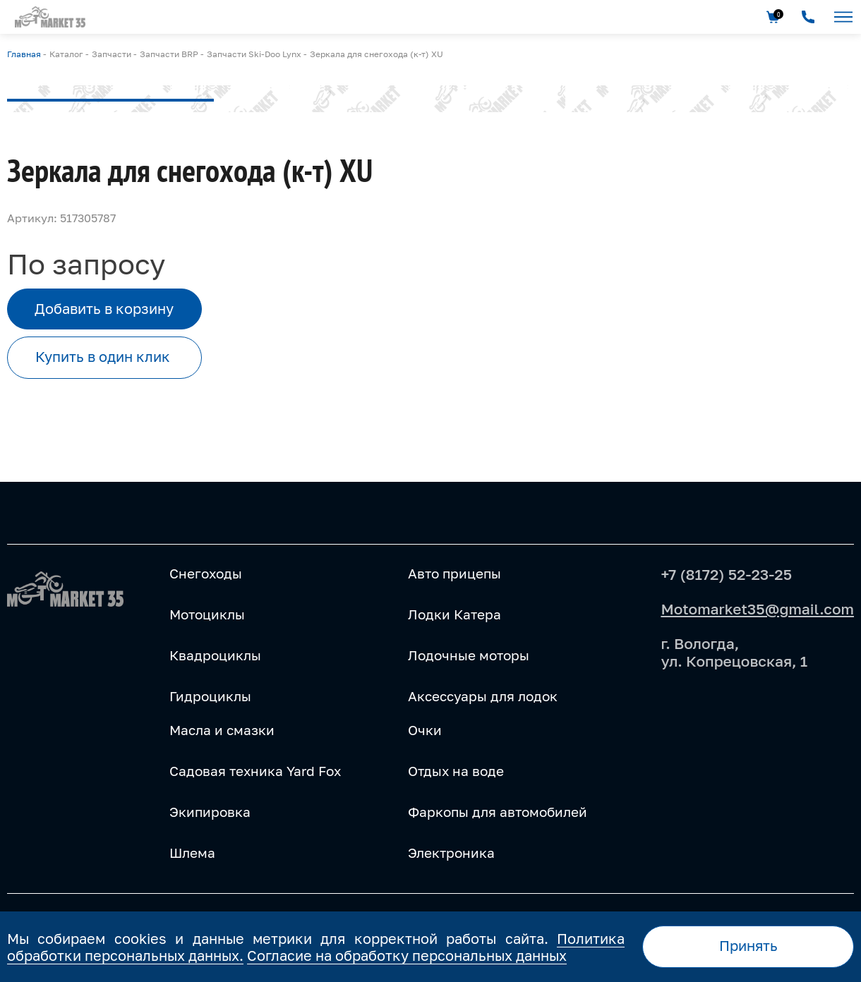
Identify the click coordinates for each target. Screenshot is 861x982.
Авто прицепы (454, 573)
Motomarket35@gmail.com (757, 609)
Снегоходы (205, 573)
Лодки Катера (454, 614)
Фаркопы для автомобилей (497, 812)
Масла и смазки (222, 730)
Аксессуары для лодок (483, 696)
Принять (748, 946)
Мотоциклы (207, 614)
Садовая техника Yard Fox (255, 771)
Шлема (192, 853)
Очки (425, 730)
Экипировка (210, 812)
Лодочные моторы (468, 655)
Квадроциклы (215, 655)
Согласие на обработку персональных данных (407, 955)
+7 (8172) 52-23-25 (726, 574)
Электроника (451, 853)
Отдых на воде (456, 771)
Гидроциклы (210, 696)
